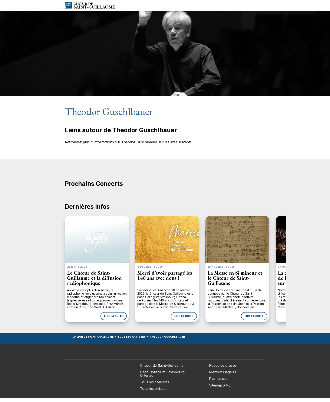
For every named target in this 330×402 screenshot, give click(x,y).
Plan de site (218, 378)
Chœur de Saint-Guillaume (93, 336)
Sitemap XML (220, 385)
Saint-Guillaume (94, 5)
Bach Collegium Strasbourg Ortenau (162, 374)
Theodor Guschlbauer (167, 336)
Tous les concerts (154, 382)
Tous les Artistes (132, 336)
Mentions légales (222, 372)
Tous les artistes (153, 388)
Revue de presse (222, 365)
